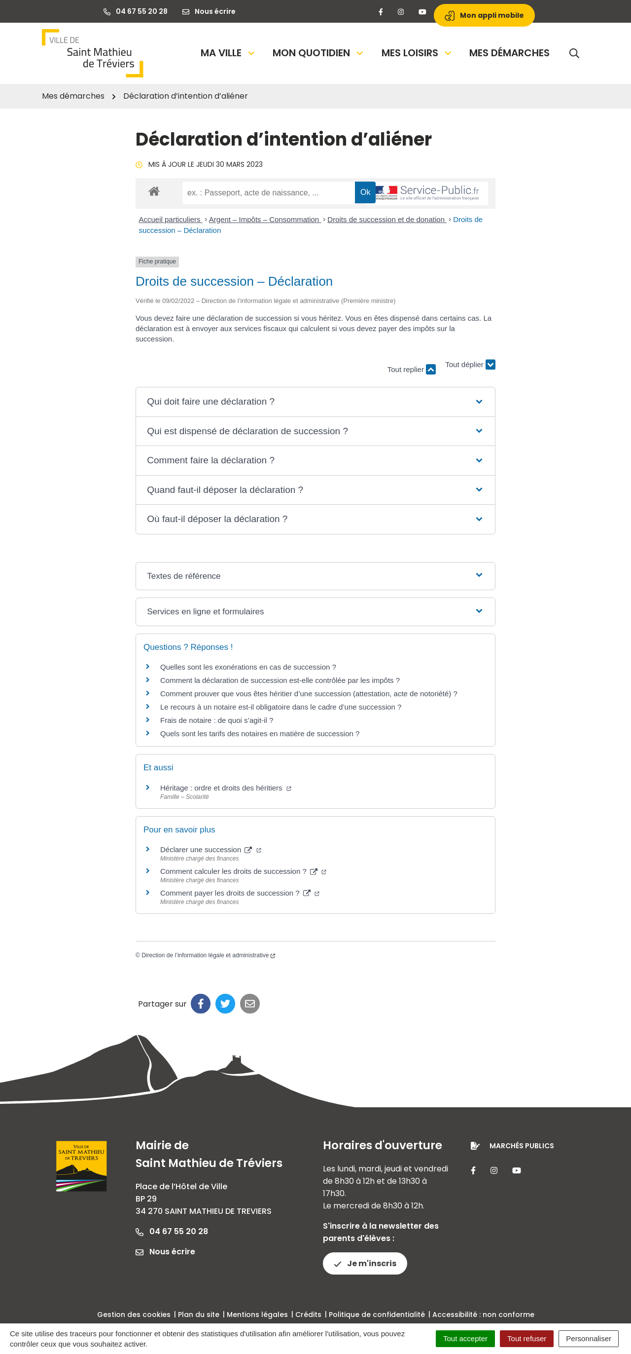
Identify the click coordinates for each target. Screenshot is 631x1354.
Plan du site (198, 1314)
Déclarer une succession (210, 849)
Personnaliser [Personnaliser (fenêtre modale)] (588, 1338)
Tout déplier (470, 365)
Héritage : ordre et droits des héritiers (225, 788)
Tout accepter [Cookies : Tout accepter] (465, 1338)
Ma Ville (228, 53)
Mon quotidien (319, 53)
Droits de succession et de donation (387, 219)
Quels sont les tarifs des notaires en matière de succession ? (259, 733)
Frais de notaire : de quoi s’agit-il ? (216, 720)
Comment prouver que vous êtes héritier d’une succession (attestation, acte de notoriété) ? (308, 693)
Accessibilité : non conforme (483, 1314)
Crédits (308, 1314)
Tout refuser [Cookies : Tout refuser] (526, 1338)
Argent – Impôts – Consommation (265, 219)
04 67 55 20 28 (172, 1231)
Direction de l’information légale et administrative (208, 955)
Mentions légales (257, 1314)
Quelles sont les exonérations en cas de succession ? (248, 667)
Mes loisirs (417, 53)
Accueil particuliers (171, 219)
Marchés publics (522, 1146)
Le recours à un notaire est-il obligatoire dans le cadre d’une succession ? (280, 707)
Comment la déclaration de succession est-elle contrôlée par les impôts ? (280, 680)
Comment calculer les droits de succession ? (243, 871)
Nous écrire (165, 1251)
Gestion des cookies (134, 1314)
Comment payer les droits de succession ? (239, 893)
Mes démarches (509, 53)
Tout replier (411, 369)
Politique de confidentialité (377, 1314)
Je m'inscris (365, 1263)
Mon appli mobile (484, 15)
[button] (315, 401)
